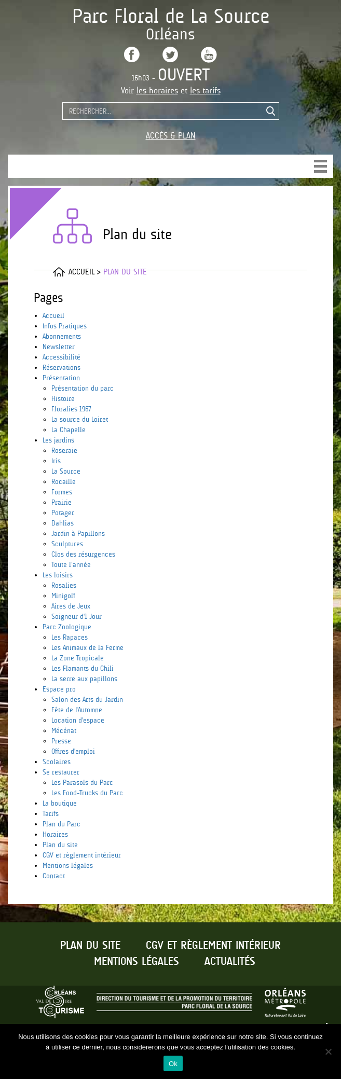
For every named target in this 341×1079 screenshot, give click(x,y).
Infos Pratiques (65, 326)
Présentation (61, 378)
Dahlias (62, 523)
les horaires (157, 90)
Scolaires (57, 761)
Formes (61, 492)
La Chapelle (68, 429)
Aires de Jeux (70, 606)
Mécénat (63, 730)
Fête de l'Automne (76, 710)
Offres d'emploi (73, 751)
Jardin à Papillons (78, 533)
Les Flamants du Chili (82, 668)
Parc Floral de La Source (170, 15)
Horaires (55, 834)
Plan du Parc (61, 824)
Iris (56, 461)
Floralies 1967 (71, 409)
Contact (54, 876)
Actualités (229, 961)
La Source (65, 471)
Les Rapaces (69, 637)
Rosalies (63, 585)
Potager (62, 512)
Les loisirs (58, 575)
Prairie (61, 502)
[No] (328, 1051)
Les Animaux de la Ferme (87, 647)
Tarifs (51, 813)
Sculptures (67, 544)
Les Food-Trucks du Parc (87, 793)
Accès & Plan (171, 136)
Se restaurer (61, 772)
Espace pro (59, 689)
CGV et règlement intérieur (82, 855)
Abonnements (62, 336)
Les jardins (58, 440)
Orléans (170, 34)
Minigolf (63, 595)
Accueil (53, 315)
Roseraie (64, 450)
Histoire (63, 398)
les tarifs (205, 90)
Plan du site (60, 844)
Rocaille (63, 481)
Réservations (61, 367)
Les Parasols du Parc (82, 782)
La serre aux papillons (84, 678)
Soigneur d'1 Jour (76, 616)
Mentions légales (68, 865)
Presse (61, 741)
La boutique (60, 803)
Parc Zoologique (67, 626)
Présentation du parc (82, 388)
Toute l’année (71, 564)
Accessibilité (61, 357)
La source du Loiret (79, 419)
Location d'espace (77, 720)
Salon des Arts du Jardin (87, 699)
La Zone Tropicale (77, 658)
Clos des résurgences (83, 554)
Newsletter (59, 346)
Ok (173, 1064)
